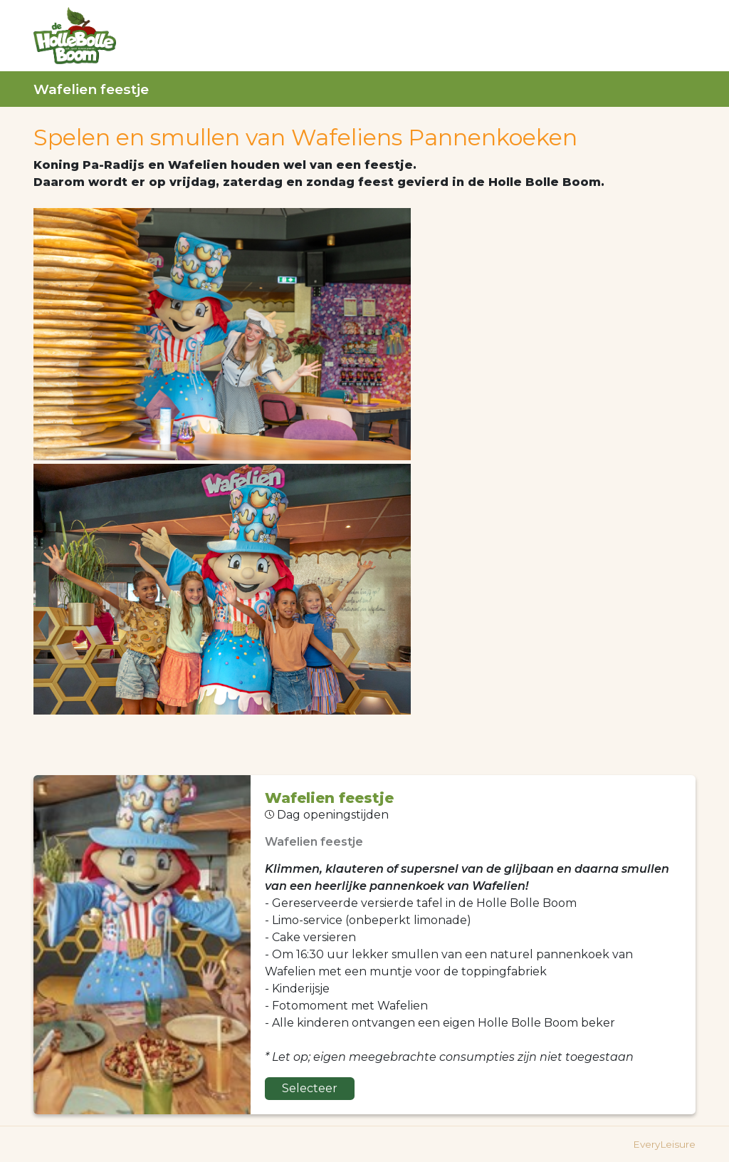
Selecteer (309, 1088)
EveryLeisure (664, 1144)
